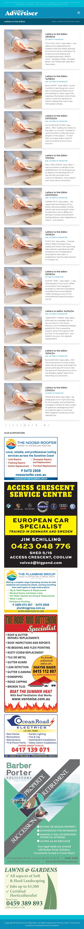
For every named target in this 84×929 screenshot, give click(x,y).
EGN (46, 81)
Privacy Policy (63, 923)
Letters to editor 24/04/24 (59, 311)
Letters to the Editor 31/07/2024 (56, 117)
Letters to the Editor (65, 21)
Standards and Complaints (47, 925)
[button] (78, 13)
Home (54, 21)
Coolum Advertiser (28, 923)
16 (45, 425)
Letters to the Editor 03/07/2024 (56, 193)
